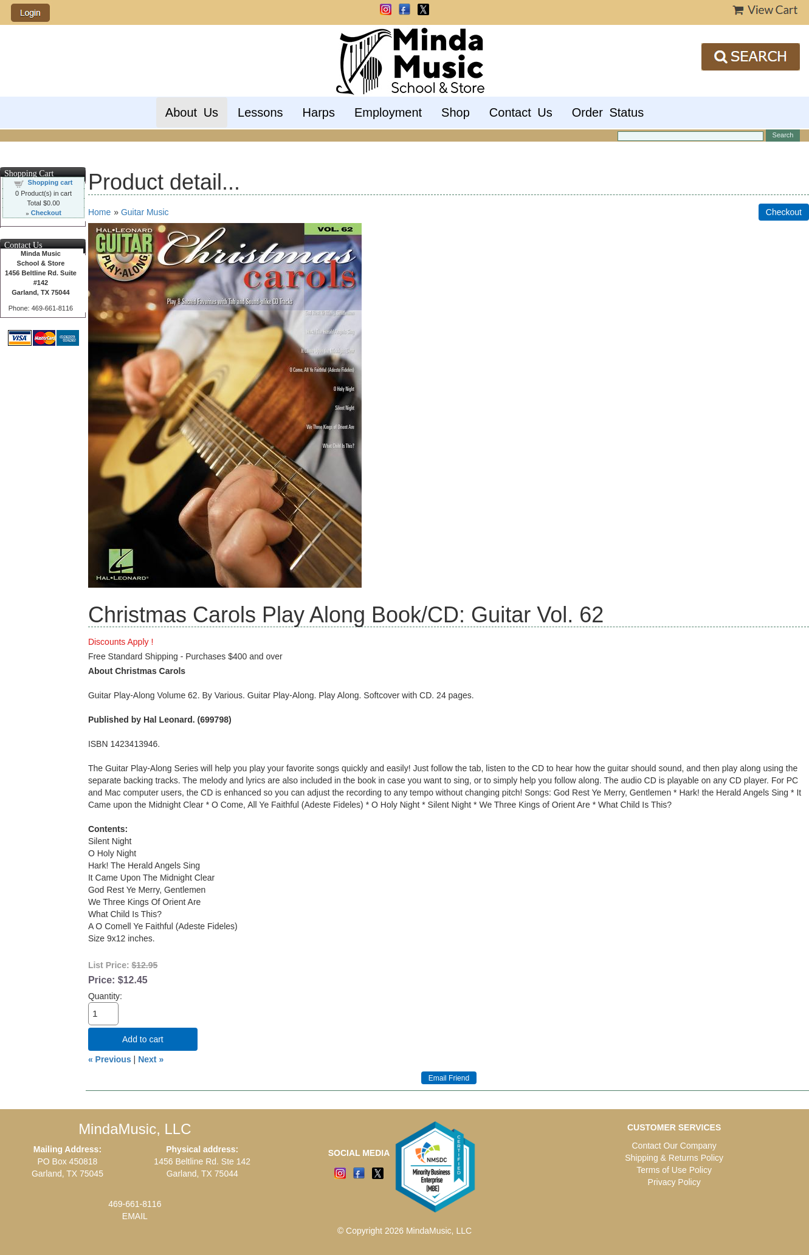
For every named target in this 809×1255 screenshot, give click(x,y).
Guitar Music (145, 212)
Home (99, 212)
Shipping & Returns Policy (674, 1158)
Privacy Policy (674, 1182)
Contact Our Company (674, 1145)
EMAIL (135, 1216)
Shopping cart (50, 182)
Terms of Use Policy (674, 1170)
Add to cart (143, 1039)
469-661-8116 (134, 1204)
